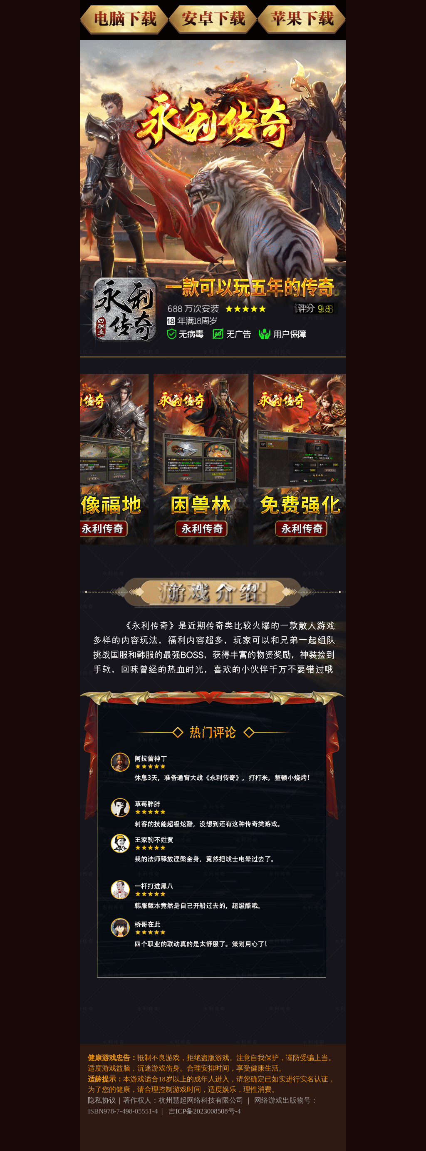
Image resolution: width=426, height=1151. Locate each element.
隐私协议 (102, 1100)
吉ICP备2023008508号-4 (204, 1111)
